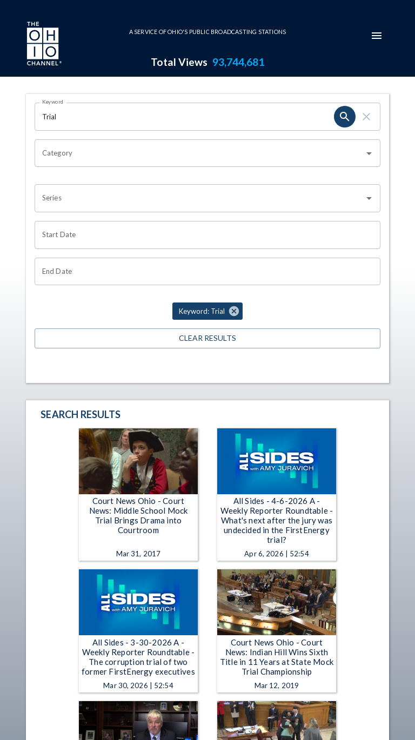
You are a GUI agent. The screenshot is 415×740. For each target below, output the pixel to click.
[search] (345, 116)
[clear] (366, 116)
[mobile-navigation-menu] (376, 35)
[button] (207, 311)
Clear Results (207, 338)
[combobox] (199, 153)
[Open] (369, 153)
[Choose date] (204, 235)
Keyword (53, 101)
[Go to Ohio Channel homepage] (43, 45)
